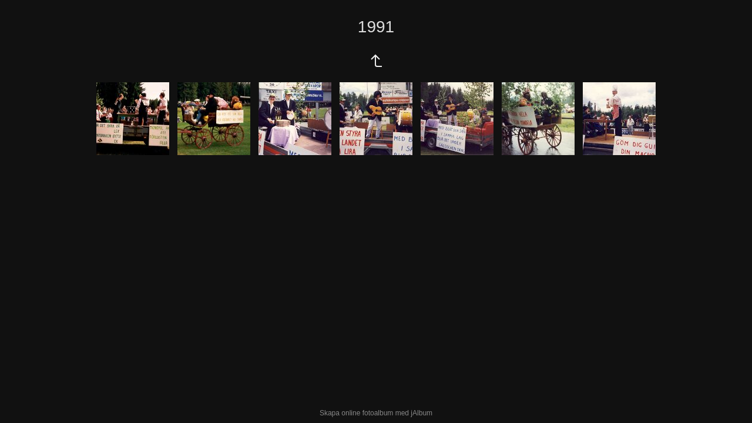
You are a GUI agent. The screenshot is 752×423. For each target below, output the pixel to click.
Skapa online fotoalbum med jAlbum (376, 413)
